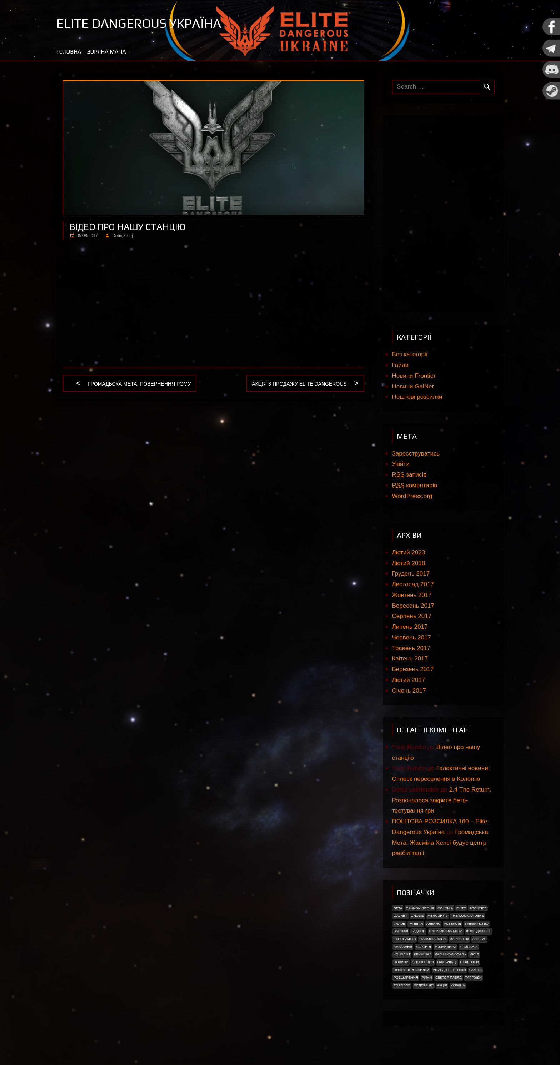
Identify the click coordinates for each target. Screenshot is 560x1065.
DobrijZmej (122, 235)
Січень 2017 (409, 690)
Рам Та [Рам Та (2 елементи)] (475, 970)
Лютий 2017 (408, 680)
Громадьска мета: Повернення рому (139, 384)
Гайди (400, 365)
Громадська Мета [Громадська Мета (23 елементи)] (445, 931)
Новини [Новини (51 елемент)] (401, 962)
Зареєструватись (416, 453)
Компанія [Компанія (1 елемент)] (469, 947)
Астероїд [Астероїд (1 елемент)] (452, 923)
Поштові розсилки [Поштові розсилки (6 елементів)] (411, 970)
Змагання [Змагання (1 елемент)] (403, 947)
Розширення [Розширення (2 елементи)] (406, 977)
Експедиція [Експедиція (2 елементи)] (405, 939)
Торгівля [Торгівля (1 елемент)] (402, 985)
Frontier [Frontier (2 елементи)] (478, 908)
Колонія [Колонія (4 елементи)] (423, 947)
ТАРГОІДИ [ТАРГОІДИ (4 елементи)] (473, 977)
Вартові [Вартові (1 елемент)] (401, 931)
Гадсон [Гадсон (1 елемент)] (418, 931)
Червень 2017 (411, 637)
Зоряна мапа (106, 51)
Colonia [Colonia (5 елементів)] (445, 908)
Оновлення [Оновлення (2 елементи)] (423, 962)
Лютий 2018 (408, 563)
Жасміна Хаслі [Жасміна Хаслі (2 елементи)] (433, 939)
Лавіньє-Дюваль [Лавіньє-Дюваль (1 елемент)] (450, 954)
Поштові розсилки (417, 396)
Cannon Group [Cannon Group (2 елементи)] (420, 908)
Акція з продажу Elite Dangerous (299, 384)
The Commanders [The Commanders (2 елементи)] (467, 916)
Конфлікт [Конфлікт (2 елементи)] (402, 954)
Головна (68, 51)
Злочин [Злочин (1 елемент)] (479, 939)
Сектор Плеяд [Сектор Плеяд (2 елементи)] (448, 977)
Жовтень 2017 (411, 595)
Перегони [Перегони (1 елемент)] (469, 962)
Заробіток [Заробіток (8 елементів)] (459, 939)
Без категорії (410, 354)
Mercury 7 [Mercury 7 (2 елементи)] (438, 916)
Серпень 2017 (411, 616)
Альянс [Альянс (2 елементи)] (433, 923)
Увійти (400, 464)
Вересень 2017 (413, 605)
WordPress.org (412, 496)
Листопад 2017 (413, 584)
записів (409, 474)
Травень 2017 (411, 648)
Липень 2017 (410, 626)
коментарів (414, 485)
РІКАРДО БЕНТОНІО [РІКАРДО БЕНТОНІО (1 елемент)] (449, 970)
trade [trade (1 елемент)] (399, 923)
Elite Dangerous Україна (138, 23)
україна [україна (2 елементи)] (458, 985)
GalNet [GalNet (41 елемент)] (400, 916)
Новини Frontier (413, 375)
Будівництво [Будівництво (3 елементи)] (476, 923)
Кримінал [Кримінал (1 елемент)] (422, 954)
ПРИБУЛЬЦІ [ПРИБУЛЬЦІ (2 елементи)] (447, 962)
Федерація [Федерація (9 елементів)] (423, 985)
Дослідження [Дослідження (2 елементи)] (479, 931)
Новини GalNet (413, 386)
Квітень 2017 (410, 658)
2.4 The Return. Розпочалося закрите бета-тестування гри (441, 800)
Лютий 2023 (408, 552)
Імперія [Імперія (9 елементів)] (416, 923)
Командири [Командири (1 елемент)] (445, 947)
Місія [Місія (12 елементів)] (474, 954)
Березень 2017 (413, 669)
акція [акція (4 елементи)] (442, 985)
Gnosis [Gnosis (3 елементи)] (417, 916)
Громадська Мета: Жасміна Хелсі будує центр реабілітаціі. (440, 843)
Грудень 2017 (411, 573)
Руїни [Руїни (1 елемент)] (427, 977)
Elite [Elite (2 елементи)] (461, 908)
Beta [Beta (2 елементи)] (398, 908)
